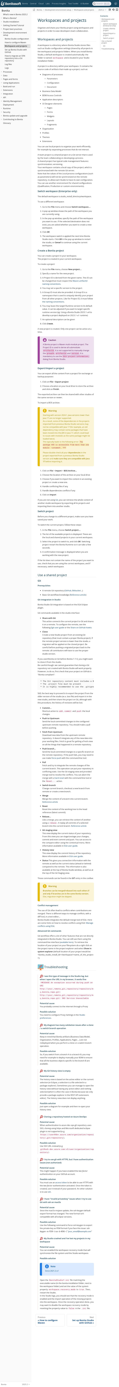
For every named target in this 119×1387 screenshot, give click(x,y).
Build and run (9, 86)
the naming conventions (53, 301)
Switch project (108, 38)
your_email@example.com (79, 1231)
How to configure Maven (15, 42)
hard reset (59, 778)
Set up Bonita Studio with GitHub (16, 50)
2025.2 (101, 10)
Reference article (78, 594)
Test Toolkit (73, 3)
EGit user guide (71, 845)
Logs (7, 68)
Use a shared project (106, 42)
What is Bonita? (10, 18)
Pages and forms (10, 79)
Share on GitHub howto (81, 627)
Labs (48, 3)
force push (56, 758)
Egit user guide (57, 627)
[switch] (115, 3)
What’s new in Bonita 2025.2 (15, 14)
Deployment (8, 104)
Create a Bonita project (109, 29)
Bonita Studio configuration (17, 38)
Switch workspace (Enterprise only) (110, 25)
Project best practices (12, 29)
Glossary (7, 123)
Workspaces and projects (16, 46)
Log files (8, 64)
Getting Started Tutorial (13, 25)
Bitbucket (76, 590)
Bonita (25, 3)
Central (33, 3)
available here (66, 942)
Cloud (41, 3)
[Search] (101, 4)
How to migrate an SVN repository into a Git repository (15, 58)
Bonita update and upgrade (15, 115)
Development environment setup (15, 33)
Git (56, 500)
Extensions (8, 90)
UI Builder (84, 3)
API (4, 97)
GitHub (68, 590)
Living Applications (11, 83)
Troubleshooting (107, 49)
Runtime (7, 108)
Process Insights (59, 3)
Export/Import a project (109, 34)
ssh (49, 1191)
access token (61, 1182)
